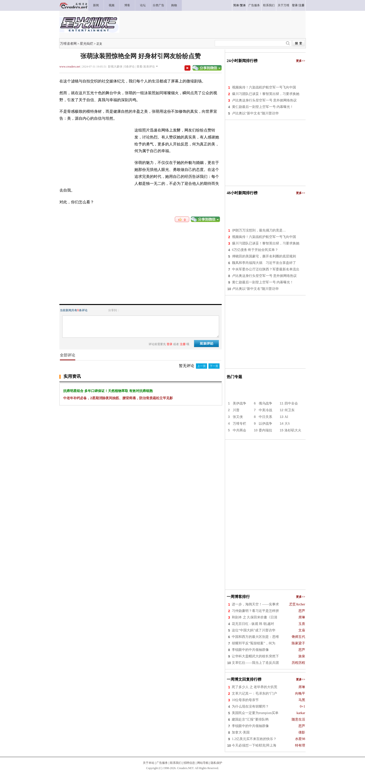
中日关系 (265, 417)
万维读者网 (68, 43)
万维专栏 (239, 423)
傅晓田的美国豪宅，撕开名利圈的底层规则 (264, 256)
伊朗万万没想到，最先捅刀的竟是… (259, 230)
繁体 (243, 5)
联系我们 (176, 763)
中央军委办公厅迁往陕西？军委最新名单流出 (265, 269)
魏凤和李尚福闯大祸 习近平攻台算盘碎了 (264, 263)
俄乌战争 (265, 403)
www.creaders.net (69, 66)
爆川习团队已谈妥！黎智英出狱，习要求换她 (265, 94)
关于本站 (148, 763)
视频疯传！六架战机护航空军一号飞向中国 (264, 87)
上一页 (201, 366)
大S (287, 423)
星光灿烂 (86, 43)
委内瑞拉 (265, 430)
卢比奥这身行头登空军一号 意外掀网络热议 (264, 100)
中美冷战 (265, 410)
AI (286, 417)
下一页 (214, 366)
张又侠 (238, 417)
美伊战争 (239, 403)
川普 (236, 410)
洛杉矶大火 (292, 430)
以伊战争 (265, 423)
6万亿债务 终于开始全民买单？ (255, 250)
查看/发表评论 (146, 66)
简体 (236, 5)
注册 (301, 5)
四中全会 (291, 403)
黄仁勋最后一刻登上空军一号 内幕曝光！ (263, 107)
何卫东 (289, 410)
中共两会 (239, 430)
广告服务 (162, 763)
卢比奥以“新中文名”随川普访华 (255, 113)
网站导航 (203, 763)
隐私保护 (216, 763)
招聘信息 (189, 763)
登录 (295, 5)
